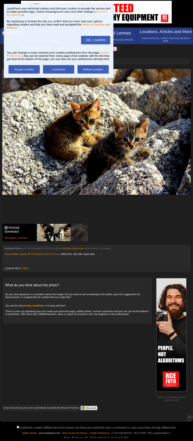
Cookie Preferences (99, 433)
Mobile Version (29, 433)
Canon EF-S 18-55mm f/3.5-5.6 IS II (39, 254)
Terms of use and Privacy (75, 433)
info (176, 400)
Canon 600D (11, 254)
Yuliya (25, 268)
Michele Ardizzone (73, 248)
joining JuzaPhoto (33, 305)
